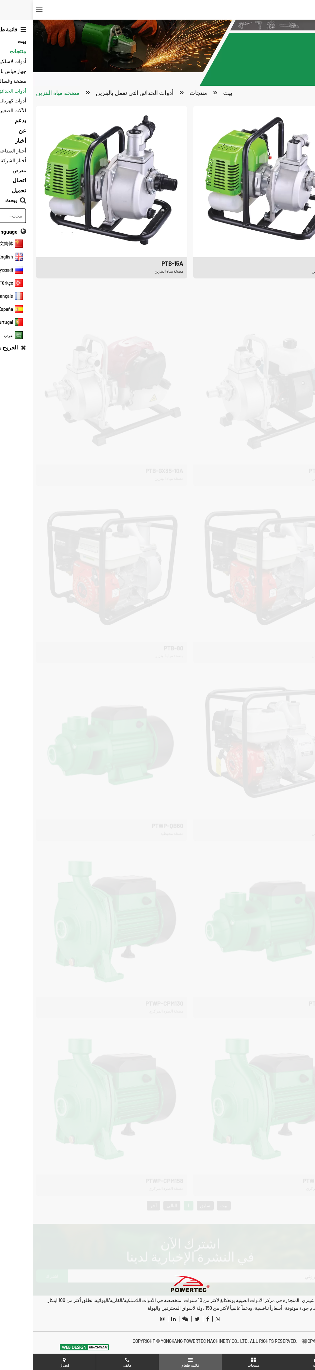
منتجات (165, 93)
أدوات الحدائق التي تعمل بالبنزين (102, 93)
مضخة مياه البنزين (25, 93)
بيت (195, 93)
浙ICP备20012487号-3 (290, 1341)
